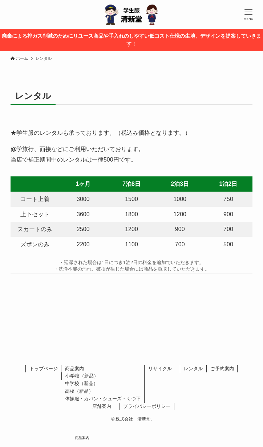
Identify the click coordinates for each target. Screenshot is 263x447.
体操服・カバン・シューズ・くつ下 (103, 398)
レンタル (193, 368)
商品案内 (74, 368)
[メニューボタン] (248, 14)
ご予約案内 (222, 368)
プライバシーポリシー (146, 406)
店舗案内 (104, 406)
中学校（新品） (81, 383)
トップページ (43, 368)
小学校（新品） (81, 376)
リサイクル (162, 368)
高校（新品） (79, 391)
